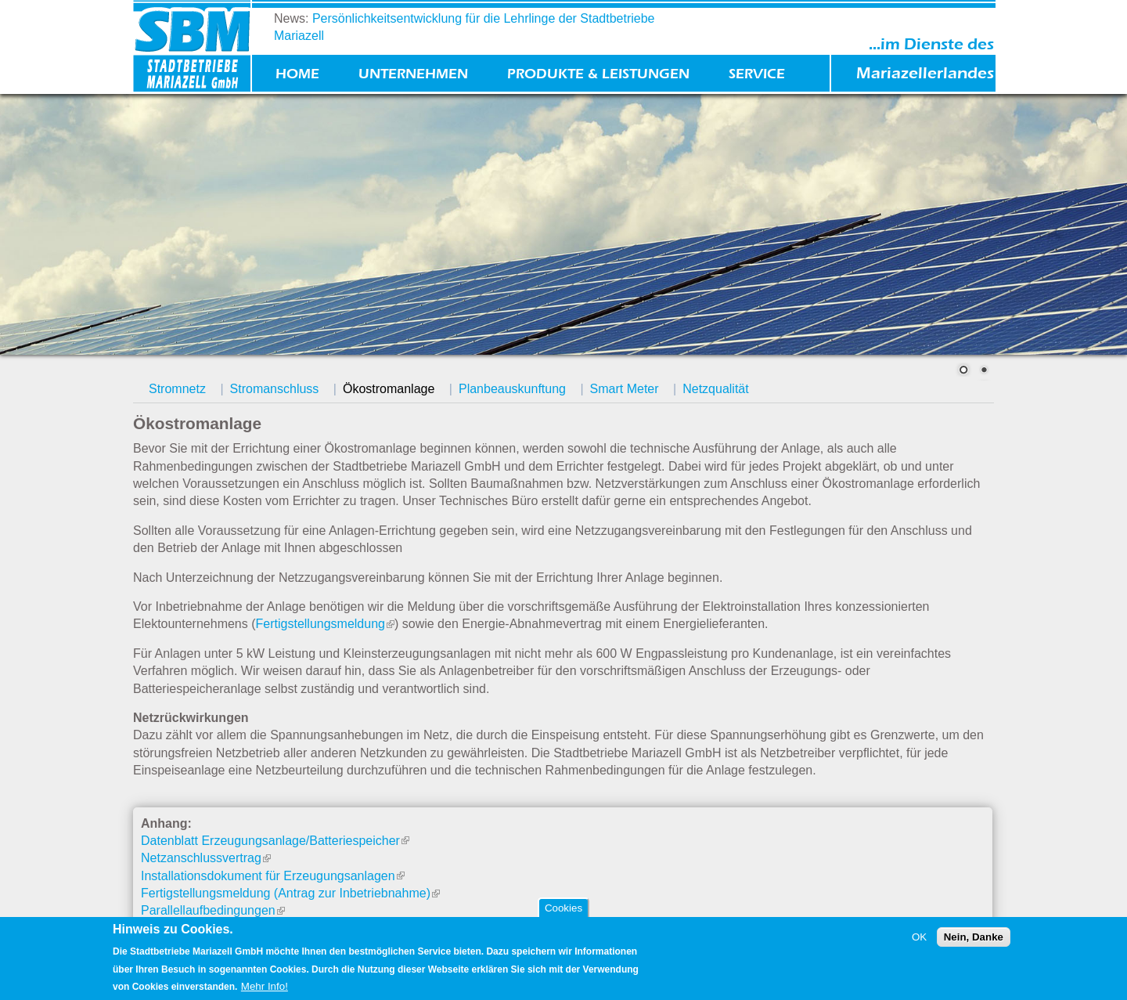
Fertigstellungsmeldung (325, 623)
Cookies (563, 908)
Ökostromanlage (388, 388)
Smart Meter (624, 388)
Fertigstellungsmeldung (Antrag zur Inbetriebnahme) (290, 893)
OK (919, 937)
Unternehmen (413, 74)
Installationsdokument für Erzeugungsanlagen (273, 876)
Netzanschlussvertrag (206, 858)
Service (757, 74)
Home (297, 74)
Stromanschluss (274, 388)
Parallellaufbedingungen (213, 910)
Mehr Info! (264, 986)
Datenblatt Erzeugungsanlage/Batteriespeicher (275, 840)
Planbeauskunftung (512, 388)
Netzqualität (715, 388)
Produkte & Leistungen (598, 74)
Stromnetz (177, 388)
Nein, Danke (973, 937)
